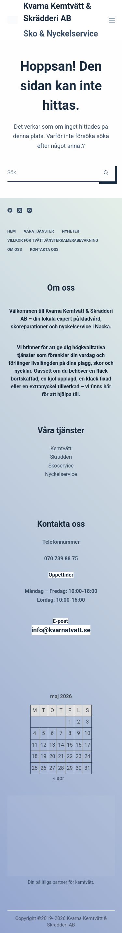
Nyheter (70, 231)
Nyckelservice (61, 474)
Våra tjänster (39, 231)
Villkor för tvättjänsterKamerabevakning (52, 240)
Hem (11, 231)
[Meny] (112, 20)
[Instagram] (29, 210)
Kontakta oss (44, 249)
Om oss (14, 249)
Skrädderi (61, 457)
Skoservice (61, 466)
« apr (58, 778)
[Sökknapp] (106, 173)
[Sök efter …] (52, 173)
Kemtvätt (60, 448)
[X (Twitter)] (19, 210)
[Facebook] (9, 210)
